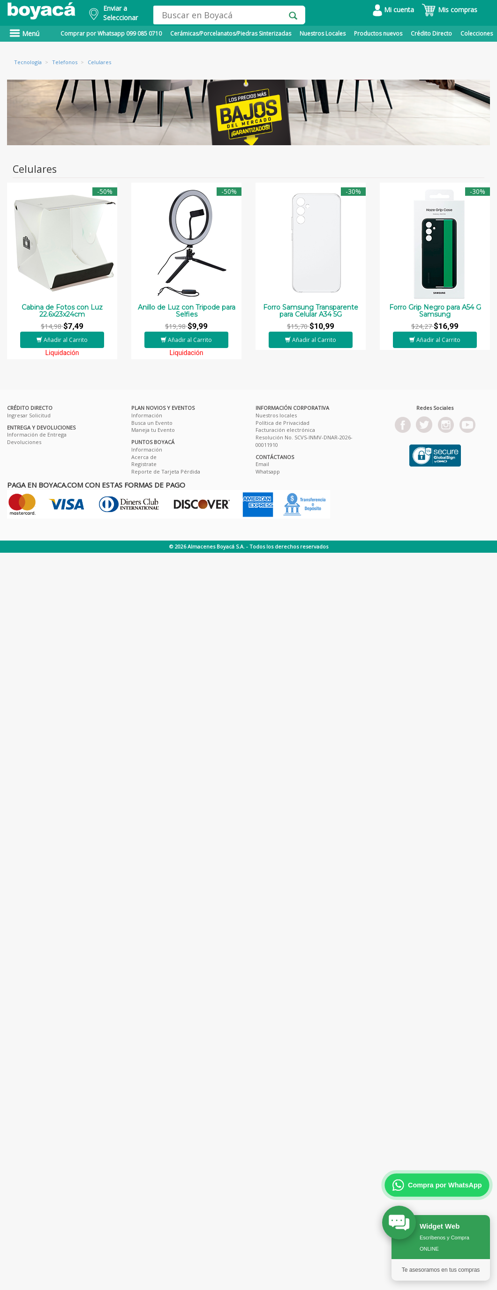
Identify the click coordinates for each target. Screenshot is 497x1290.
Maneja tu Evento (153, 429)
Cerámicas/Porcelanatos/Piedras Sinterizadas (230, 33)
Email (262, 463)
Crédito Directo (431, 33)
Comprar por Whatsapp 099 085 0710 (111, 33)
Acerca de (144, 456)
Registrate (144, 463)
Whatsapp (268, 471)
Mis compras (449, 9)
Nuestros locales (276, 415)
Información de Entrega (37, 434)
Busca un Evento (152, 422)
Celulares (99, 62)
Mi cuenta (393, 9)
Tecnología (28, 62)
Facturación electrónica (285, 429)
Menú (24, 33)
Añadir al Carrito (62, 340)
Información (146, 415)
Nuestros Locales (323, 33)
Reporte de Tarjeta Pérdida (165, 471)
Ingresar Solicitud (29, 415)
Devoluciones (24, 441)
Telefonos (64, 62)
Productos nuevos (378, 33)
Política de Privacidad (282, 422)
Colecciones (476, 33)
